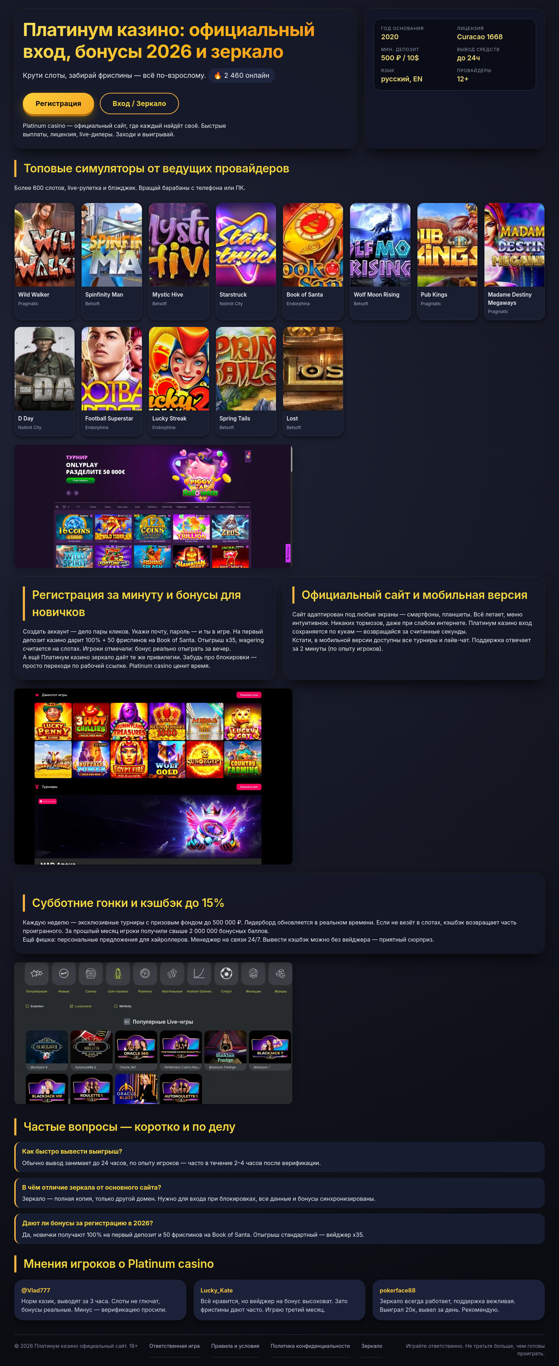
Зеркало (372, 1346)
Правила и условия (235, 1346)
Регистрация (58, 103)
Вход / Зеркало (139, 103)
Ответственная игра (174, 1346)
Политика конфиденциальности (310, 1346)
